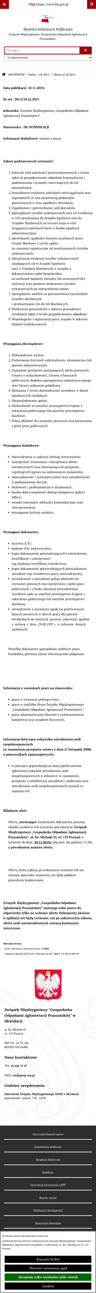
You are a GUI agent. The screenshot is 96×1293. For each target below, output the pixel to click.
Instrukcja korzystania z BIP (48, 1185)
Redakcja (48, 1172)
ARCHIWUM (16, 74)
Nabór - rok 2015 (38, 74)
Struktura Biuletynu (48, 1160)
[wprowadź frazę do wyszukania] (42, 51)
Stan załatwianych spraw (48, 1134)
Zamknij (48, 1286)
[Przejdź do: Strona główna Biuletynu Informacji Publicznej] (4, 74)
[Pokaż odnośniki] (4, 4)
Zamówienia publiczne (48, 1147)
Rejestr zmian (48, 1198)
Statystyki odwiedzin (48, 1223)
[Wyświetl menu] (91, 4)
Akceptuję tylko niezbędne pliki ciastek (48, 1277)
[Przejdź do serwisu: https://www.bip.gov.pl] (48, 4)
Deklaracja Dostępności (48, 1210)
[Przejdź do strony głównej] (48, 27)
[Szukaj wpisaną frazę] (86, 51)
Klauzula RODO (48, 1259)
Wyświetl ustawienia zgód (48, 1268)
